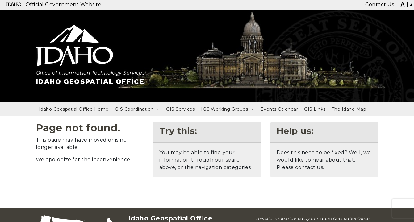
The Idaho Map (349, 109)
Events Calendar (279, 109)
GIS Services (180, 109)
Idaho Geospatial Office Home (74, 109)
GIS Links (315, 109)
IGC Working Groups (227, 109)
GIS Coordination (137, 109)
